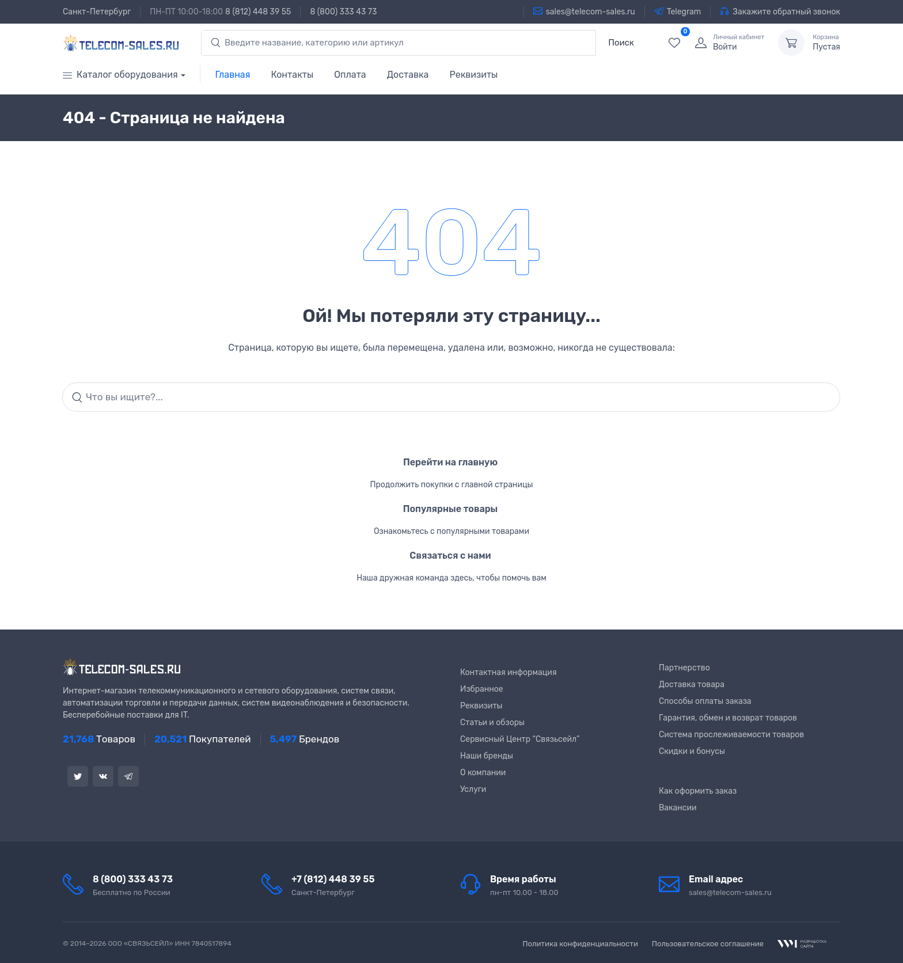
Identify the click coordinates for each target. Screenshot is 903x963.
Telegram (677, 11)
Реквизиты (473, 74)
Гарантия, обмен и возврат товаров (728, 718)
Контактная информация (508, 672)
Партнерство (684, 668)
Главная (233, 74)
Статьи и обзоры (492, 722)
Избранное (481, 689)
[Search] (451, 397)
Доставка (408, 74)
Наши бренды (486, 756)
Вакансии (678, 808)
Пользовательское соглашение (708, 943)
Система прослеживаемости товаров (731, 735)
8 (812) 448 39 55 (258, 12)
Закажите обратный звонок (780, 11)
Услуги (473, 789)
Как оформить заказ (698, 791)
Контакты (292, 74)
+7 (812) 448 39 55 (333, 879)
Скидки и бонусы (692, 751)
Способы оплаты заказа (705, 701)
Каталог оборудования (120, 74)
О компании (483, 773)
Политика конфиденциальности (580, 943)
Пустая (826, 42)
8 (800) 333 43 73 (343, 12)
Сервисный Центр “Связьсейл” (519, 739)
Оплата (350, 74)
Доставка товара (691, 684)
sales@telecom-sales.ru (584, 11)
